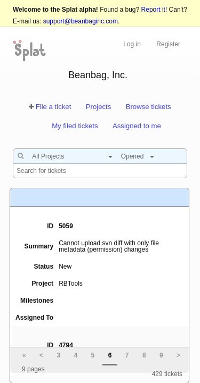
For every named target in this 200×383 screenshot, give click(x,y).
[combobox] (69, 156)
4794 (66, 345)
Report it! (154, 9)
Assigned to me (137, 126)
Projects (98, 107)
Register (168, 44)
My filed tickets (75, 126)
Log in (132, 44)
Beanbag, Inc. (97, 75)
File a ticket (53, 107)
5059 (66, 226)
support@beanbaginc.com (80, 21)
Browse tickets (148, 107)
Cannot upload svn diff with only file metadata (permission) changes (109, 246)
